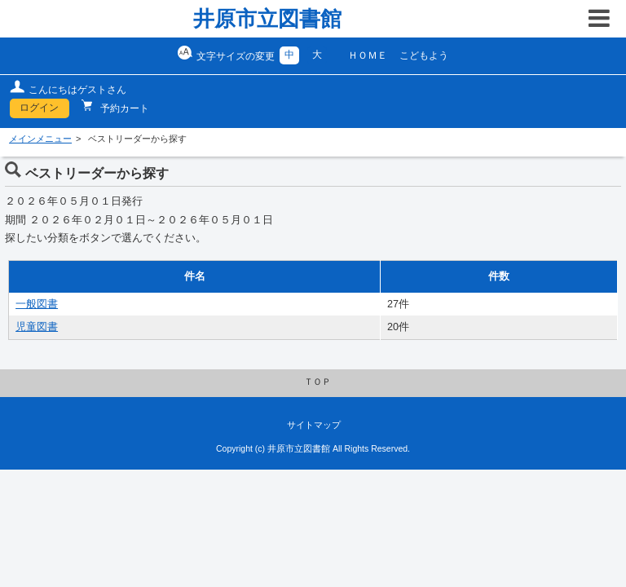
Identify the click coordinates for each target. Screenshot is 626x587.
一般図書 (36, 304)
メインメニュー (40, 138)
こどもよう (423, 55)
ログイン (39, 107)
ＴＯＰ (317, 381)
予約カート (123, 108)
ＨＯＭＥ (367, 55)
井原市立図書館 (267, 18)
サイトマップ (314, 425)
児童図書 (36, 327)
